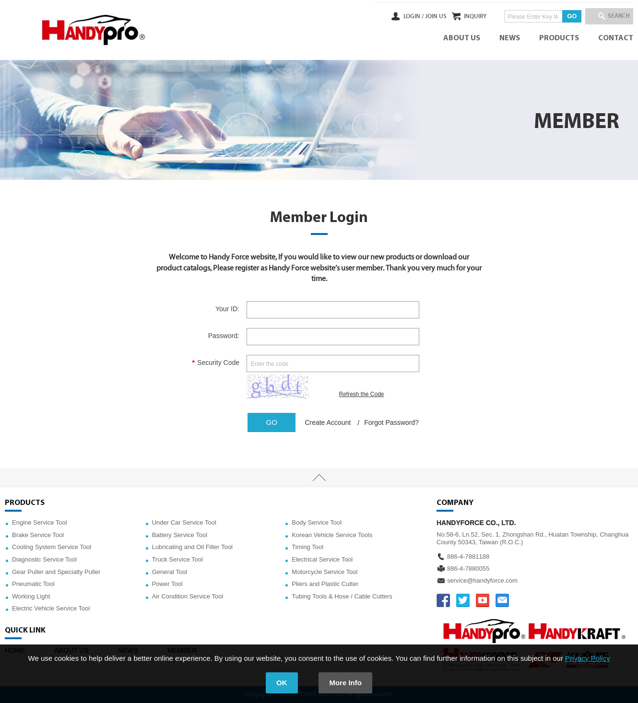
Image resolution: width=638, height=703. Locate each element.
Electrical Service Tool (322, 559)
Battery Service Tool (179, 535)
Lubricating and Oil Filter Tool (192, 547)
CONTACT (615, 38)
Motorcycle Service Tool (324, 571)
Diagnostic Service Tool (44, 559)
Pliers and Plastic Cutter (325, 583)
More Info (346, 683)
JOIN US (409, 16)
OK (281, 683)
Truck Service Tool (177, 559)
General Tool (169, 571)
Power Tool (167, 583)
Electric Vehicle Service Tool (51, 608)
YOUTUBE (482, 600)
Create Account (328, 422)
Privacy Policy (587, 658)
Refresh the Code (361, 394)
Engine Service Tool (39, 522)
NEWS (509, 38)
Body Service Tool (317, 522)
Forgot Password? (391, 422)
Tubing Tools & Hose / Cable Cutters (342, 596)
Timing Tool (307, 547)
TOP (319, 477)
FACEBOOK (443, 600)
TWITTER (463, 600)
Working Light (31, 596)
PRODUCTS (559, 38)
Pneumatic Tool (33, 583)
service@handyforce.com (482, 580)
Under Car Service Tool (184, 522)
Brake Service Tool (38, 535)
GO (559, 16)
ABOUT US (461, 38)
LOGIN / (387, 16)
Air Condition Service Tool (188, 596)
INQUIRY (462, 16)
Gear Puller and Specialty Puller (56, 571)
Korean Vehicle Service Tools (332, 535)
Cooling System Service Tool (51, 547)
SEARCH (614, 16)
